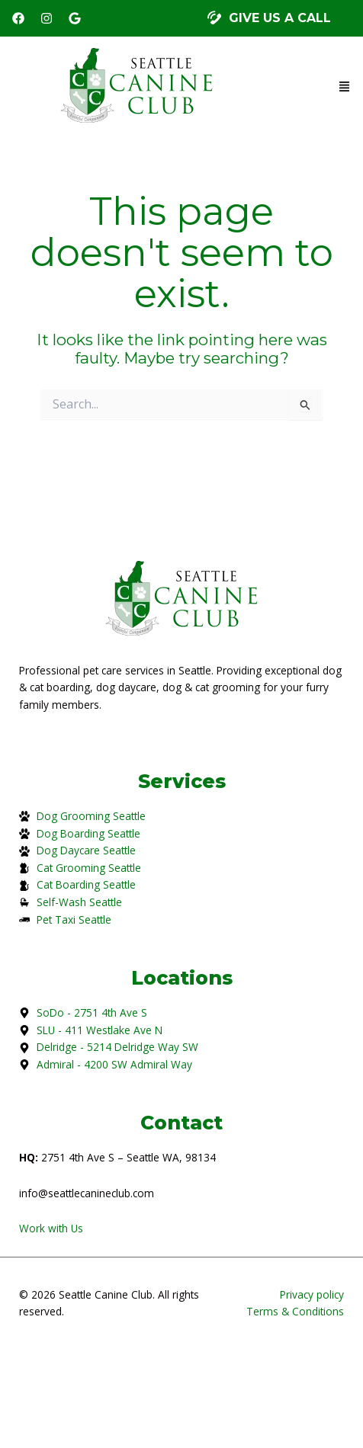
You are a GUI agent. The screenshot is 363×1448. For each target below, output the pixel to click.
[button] (269, 18)
